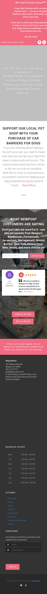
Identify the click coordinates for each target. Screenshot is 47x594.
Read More (29, 185)
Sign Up (12, 567)
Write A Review (23, 321)
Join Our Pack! (37, 256)
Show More (28, 292)
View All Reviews (23, 314)
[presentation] (19, 556)
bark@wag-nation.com (15, 372)
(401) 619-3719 (12, 369)
